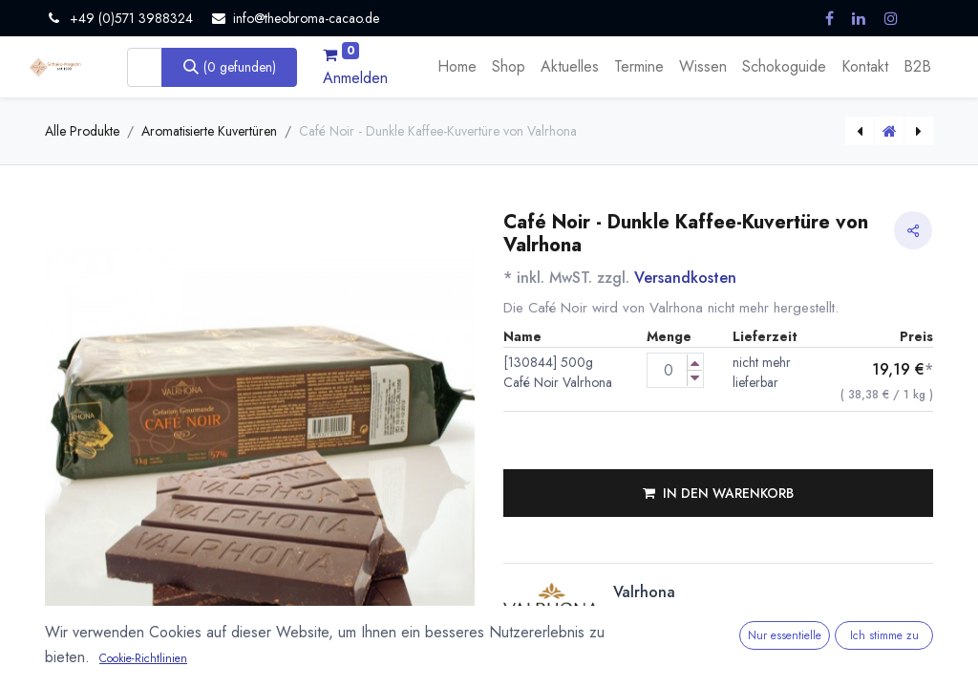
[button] (718, 493)
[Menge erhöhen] (695, 363)
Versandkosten (685, 278)
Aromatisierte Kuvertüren (209, 130)
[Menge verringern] (695, 378)
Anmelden (355, 78)
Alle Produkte (82, 130)
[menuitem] (457, 67)
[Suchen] (229, 67)
